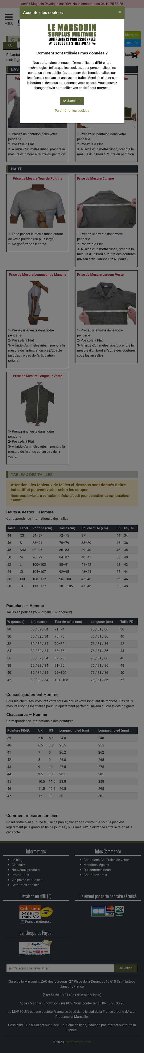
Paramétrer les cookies (72, 111)
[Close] (119, 12)
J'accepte (72, 101)
